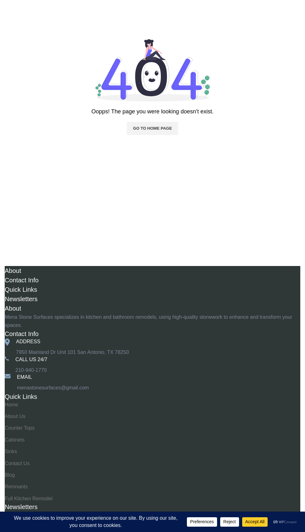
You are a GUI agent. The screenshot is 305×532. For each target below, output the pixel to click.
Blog (10, 475)
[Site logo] (153, 7)
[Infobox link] (152, 365)
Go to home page (152, 128)
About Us (15, 416)
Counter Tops (20, 428)
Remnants (16, 486)
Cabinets (15, 439)
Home (11, 22)
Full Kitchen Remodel (28, 498)
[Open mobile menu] (13, 8)
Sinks (11, 451)
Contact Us (17, 463)
